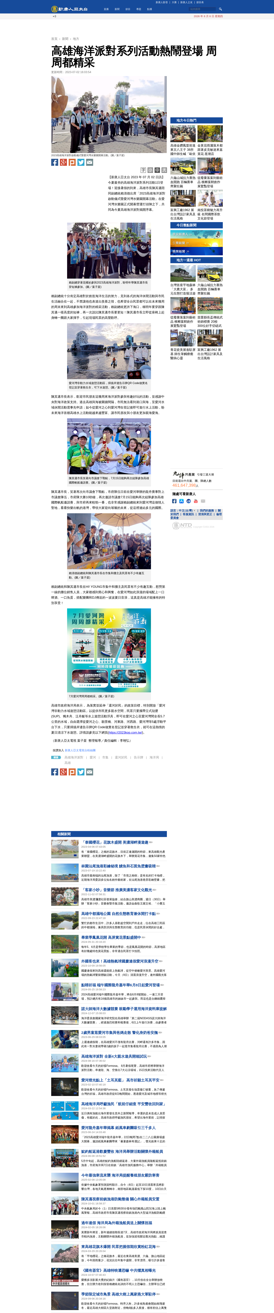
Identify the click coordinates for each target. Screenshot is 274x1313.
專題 (138, 9)
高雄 (67, 763)
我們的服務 (207, 510)
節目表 (200, 2)
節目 (127, 9)
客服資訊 (188, 514)
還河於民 (121, 757)
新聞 (117, 9)
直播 (106, 9)
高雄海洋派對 (73, 757)
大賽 (174, 2)
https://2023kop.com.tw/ (125, 732)
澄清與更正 (205, 514)
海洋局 (154, 757)
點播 (149, 9)
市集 (105, 757)
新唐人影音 (162, 2)
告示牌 (138, 757)
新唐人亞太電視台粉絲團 (80, 750)
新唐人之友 (186, 2)
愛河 (93, 757)
